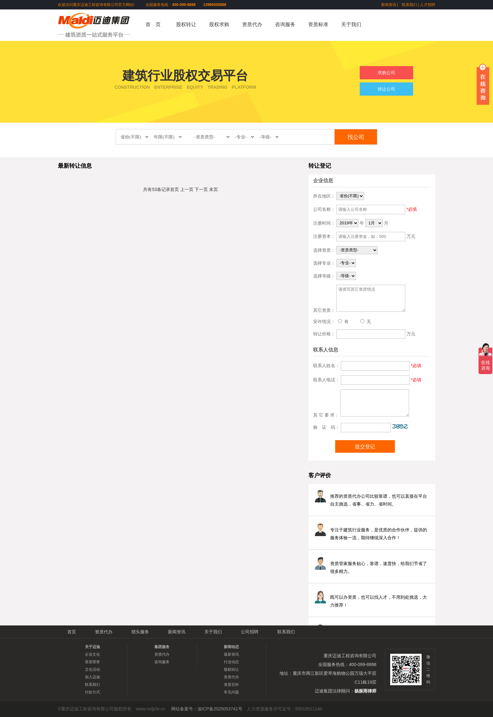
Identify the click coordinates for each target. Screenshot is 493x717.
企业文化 (92, 654)
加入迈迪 (92, 677)
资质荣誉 (92, 662)
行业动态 (231, 662)
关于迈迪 (92, 647)
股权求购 (219, 24)
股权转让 (186, 24)
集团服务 (161, 647)
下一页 (201, 189)
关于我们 (351, 24)
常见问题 (231, 692)
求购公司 (386, 72)
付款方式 (92, 692)
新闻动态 (231, 647)
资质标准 (318, 24)
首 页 (153, 24)
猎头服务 (140, 631)
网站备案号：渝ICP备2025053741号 (206, 708)
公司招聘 (249, 631)
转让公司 (386, 89)
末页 (213, 189)
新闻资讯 (388, 5)
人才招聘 (427, 5)
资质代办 (252, 24)
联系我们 (409, 5)
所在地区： (324, 195)
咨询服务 (285, 24)
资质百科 (231, 684)
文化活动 (92, 669)
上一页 (186, 189)
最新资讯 (231, 654)
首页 (174, 189)
